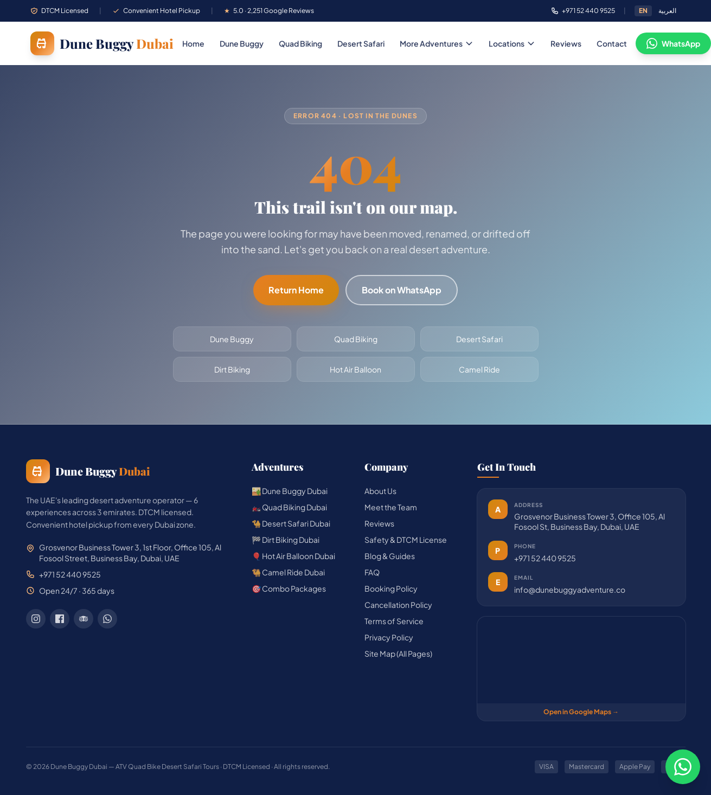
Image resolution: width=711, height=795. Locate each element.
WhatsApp (673, 43)
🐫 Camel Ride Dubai (288, 572)
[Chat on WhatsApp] (682, 766)
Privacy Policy (388, 637)
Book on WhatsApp (401, 290)
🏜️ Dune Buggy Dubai (290, 491)
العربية (667, 11)
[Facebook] (59, 619)
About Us (380, 491)
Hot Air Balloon (355, 369)
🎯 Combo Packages (289, 588)
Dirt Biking (232, 369)
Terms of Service (394, 621)
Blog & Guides (389, 556)
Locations (512, 43)
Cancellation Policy (398, 605)
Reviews (565, 43)
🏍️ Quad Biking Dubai (289, 507)
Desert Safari (361, 43)
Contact (612, 43)
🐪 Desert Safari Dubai (291, 523)
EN (643, 11)
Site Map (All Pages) (398, 653)
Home (193, 43)
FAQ (372, 572)
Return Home (296, 290)
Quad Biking (300, 43)
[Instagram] (36, 619)
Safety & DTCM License (405, 539)
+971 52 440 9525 (545, 558)
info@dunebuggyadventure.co (569, 589)
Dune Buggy (242, 43)
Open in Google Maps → (581, 712)
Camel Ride (479, 369)
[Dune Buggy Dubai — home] (102, 43)
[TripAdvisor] (83, 619)
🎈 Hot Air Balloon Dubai (293, 556)
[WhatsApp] (107, 619)
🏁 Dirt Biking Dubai (285, 539)
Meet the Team (390, 507)
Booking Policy (391, 588)
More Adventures (436, 43)
